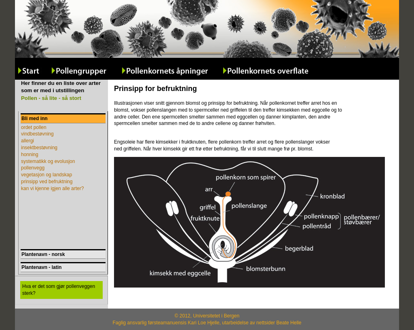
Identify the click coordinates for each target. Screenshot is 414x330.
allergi (27, 141)
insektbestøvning (39, 147)
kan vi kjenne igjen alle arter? (52, 188)
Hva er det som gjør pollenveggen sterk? (58, 289)
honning (29, 154)
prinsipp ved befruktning (46, 181)
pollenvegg (32, 168)
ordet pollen (33, 127)
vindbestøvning (37, 134)
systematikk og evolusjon (48, 161)
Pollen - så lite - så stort (51, 98)
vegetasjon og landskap (46, 175)
